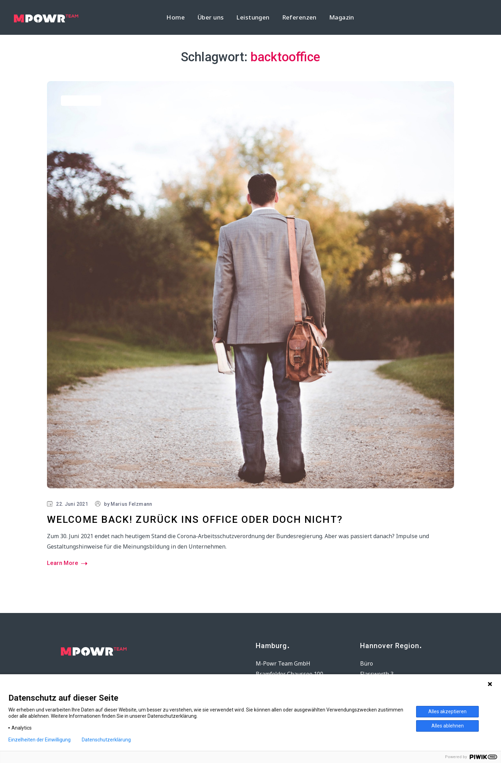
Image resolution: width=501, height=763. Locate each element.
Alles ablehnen (447, 726)
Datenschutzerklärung (106, 739)
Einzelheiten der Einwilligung (39, 739)
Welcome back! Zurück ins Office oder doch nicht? (195, 519)
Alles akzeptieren (447, 711)
